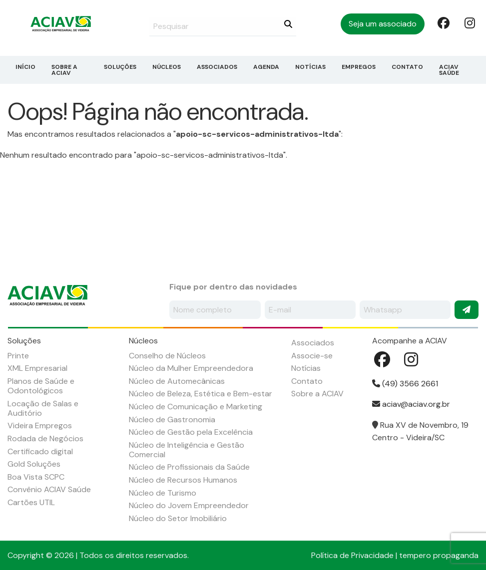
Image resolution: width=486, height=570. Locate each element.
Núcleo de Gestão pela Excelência (191, 432)
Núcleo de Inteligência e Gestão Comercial (186, 450)
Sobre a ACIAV (64, 70)
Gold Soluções (33, 464)
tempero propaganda (439, 555)
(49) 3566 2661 (405, 383)
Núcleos (166, 67)
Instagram (470, 22)
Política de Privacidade (352, 555)
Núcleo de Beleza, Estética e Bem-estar (200, 393)
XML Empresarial (37, 368)
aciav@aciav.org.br (411, 404)
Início (25, 67)
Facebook (443, 22)
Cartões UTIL (31, 502)
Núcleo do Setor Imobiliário (178, 518)
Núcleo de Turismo (162, 493)
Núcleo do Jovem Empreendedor (189, 505)
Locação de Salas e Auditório (42, 408)
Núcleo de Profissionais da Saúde (189, 467)
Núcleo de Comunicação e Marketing (195, 406)
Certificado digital (40, 451)
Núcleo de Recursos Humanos (183, 480)
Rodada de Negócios (45, 438)
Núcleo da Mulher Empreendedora (191, 368)
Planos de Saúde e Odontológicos (40, 386)
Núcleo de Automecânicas (177, 381)
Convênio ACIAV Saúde (49, 489)
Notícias (310, 67)
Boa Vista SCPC (35, 477)
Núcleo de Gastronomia (172, 419)
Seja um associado (383, 23)
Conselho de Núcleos (167, 355)
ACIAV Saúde (449, 70)
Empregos (359, 67)
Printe (18, 355)
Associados (217, 67)
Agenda (266, 67)
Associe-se (312, 355)
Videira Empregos (39, 425)
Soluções (120, 67)
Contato (407, 67)
